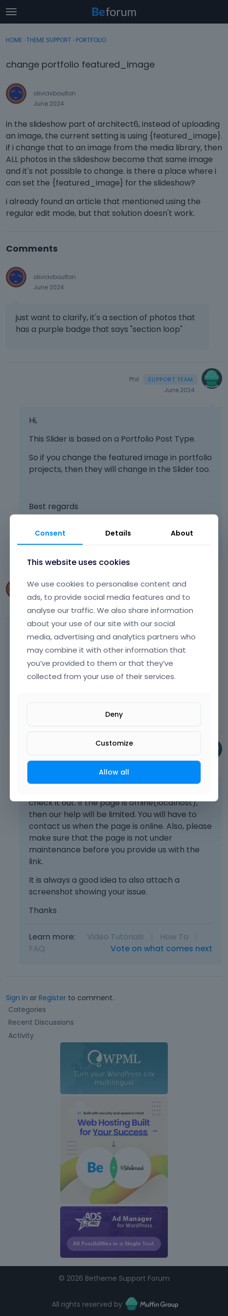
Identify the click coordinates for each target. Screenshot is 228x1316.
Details (118, 533)
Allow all (114, 772)
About (182, 533)
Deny (114, 714)
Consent (50, 533)
